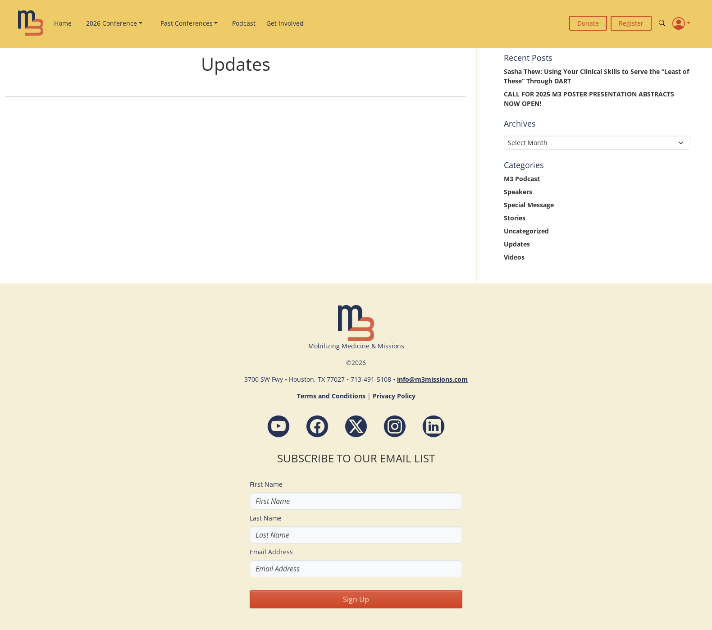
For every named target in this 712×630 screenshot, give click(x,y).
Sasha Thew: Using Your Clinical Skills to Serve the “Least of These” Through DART (596, 76)
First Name (266, 484)
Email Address (271, 552)
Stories (514, 218)
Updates (517, 244)
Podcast (244, 23)
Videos (514, 257)
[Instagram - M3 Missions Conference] (394, 426)
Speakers (518, 191)
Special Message (529, 205)
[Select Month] (597, 143)
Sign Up (356, 599)
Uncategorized (526, 231)
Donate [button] (588, 23)
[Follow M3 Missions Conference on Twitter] (356, 426)
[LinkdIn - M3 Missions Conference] (433, 426)
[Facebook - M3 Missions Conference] (317, 426)
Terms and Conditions (331, 396)
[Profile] (681, 23)
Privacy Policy (394, 396)
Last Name (266, 518)
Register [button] (631, 23)
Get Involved (285, 23)
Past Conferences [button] (186, 23)
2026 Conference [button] (111, 23)
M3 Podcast (522, 178)
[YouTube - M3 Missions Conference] (278, 426)
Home (63, 23)
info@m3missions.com (432, 379)
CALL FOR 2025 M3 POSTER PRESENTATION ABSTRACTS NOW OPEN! (589, 99)
